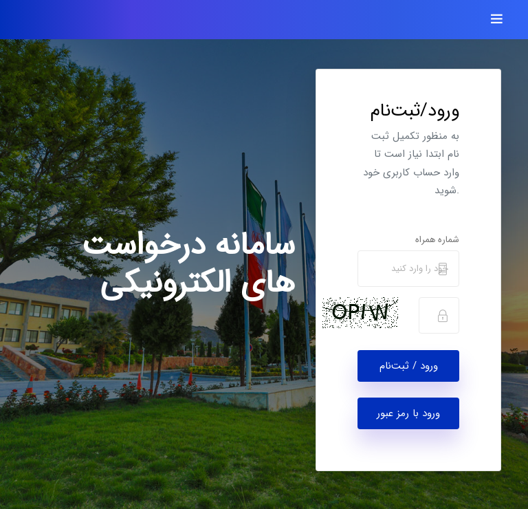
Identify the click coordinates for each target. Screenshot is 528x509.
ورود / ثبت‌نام (409, 366)
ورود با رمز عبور (408, 413)
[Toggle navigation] (497, 19)
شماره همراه (437, 239)
